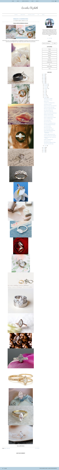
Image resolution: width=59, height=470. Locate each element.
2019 (44, 78)
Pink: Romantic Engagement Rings (50, 142)
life (38, 14)
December (46, 84)
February (45, 97)
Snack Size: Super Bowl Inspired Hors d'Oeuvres (50, 137)
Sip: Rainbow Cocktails (47, 104)
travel (43, 14)
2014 (44, 148)
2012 (44, 151)
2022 (44, 74)
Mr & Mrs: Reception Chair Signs (49, 107)
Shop (32, 1)
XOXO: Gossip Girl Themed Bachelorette (48, 132)
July (45, 89)
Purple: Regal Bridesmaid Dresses (49, 130)
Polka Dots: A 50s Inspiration (49, 115)
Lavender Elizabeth (45, 468)
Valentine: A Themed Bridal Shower (50, 123)
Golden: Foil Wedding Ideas (48, 139)
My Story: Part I (46, 101)
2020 (44, 77)
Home (13, 1)
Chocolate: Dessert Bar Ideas (48, 143)
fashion (15, 14)
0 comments (37, 448)
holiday (49, 57)
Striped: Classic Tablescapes (48, 111)
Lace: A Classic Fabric (47, 120)
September (46, 88)
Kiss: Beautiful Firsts (47, 140)
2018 (44, 79)
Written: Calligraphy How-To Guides (50, 117)
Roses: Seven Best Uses (48, 121)
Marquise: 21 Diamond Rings (20, 19)
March (45, 95)
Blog (37, 1)
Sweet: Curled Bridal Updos (48, 118)
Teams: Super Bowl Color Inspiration (50, 135)
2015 (44, 147)
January (45, 145)
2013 (44, 150)
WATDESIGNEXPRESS (54, 468)
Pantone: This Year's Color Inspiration (50, 105)
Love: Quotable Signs (47, 126)
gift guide (49, 55)
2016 (44, 82)
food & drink (49, 53)
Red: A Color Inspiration (48, 127)
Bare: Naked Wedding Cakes (48, 110)
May (45, 92)
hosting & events (31, 14)
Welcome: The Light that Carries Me (50, 108)
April (45, 94)
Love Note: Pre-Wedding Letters (49, 102)
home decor (22, 14)
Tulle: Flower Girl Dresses (48, 99)
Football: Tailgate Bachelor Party (49, 134)
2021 (44, 75)
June (45, 91)
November (46, 85)
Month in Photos (25, 1)
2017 (44, 81)
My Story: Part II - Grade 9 (48, 98)
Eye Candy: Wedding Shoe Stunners (49, 124)
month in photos (49, 66)
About (18, 1)
